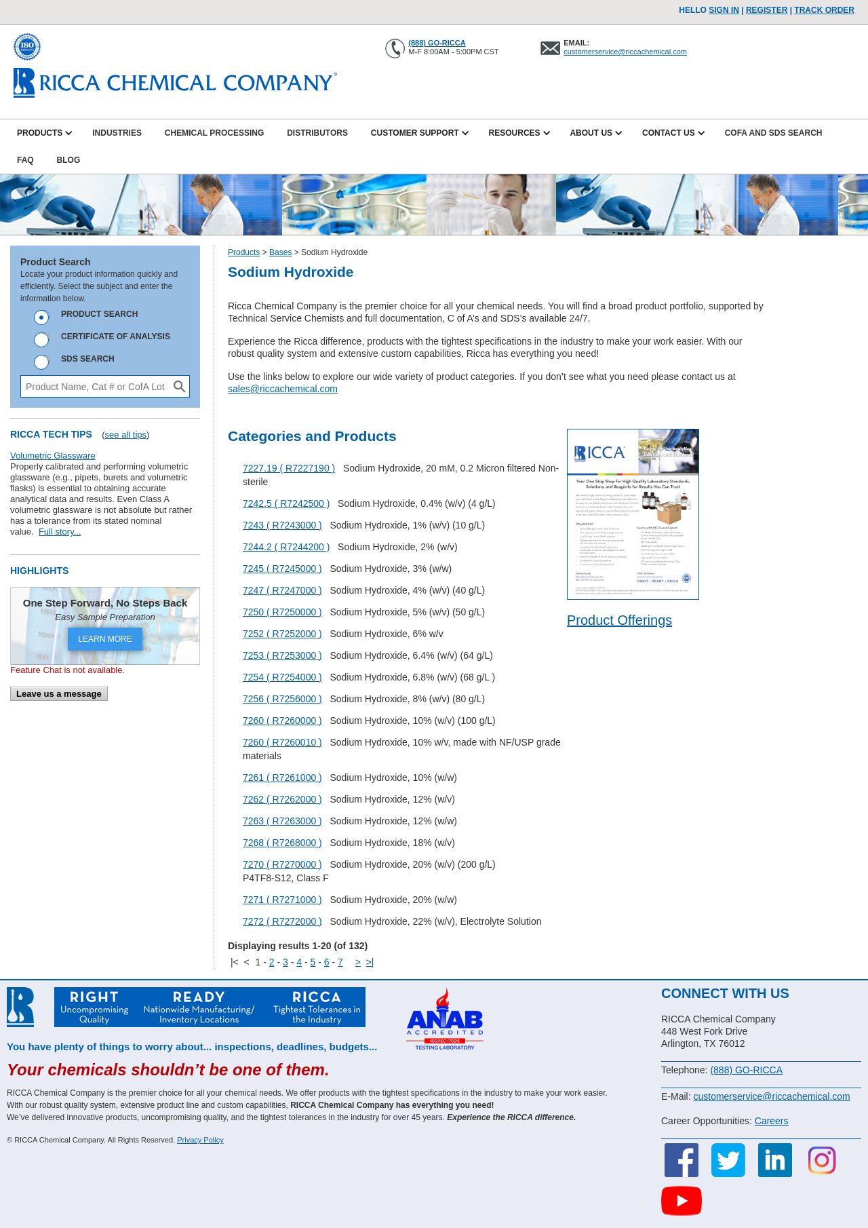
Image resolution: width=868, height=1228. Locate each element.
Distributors (317, 133)
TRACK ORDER (824, 10)
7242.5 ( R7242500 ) (286, 503)
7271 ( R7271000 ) (282, 899)
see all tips (125, 434)
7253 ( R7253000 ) (282, 655)
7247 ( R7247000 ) (282, 590)
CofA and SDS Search (774, 133)
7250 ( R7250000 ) (282, 612)
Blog (69, 160)
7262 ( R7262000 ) (282, 799)
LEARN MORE (105, 639)
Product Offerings (619, 620)
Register (766, 10)
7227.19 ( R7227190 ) (289, 468)
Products (244, 252)
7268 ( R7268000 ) (282, 842)
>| (370, 962)
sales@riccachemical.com (283, 388)
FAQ (25, 160)
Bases (280, 252)
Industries (117, 133)
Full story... (60, 531)
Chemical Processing (214, 133)
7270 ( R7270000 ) (282, 864)
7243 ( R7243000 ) (282, 525)
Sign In (724, 10)
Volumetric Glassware (53, 455)
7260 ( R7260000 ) (282, 720)
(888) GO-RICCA (436, 43)
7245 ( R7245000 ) (282, 568)
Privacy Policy (200, 1140)
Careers (772, 1120)
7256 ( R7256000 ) (282, 698)
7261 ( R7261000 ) (282, 777)
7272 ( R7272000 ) (282, 921)
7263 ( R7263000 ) (282, 821)
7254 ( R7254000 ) (282, 677)
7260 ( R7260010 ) (282, 742)
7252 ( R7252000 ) (282, 633)
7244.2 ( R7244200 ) (286, 546)
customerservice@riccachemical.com (625, 51)
